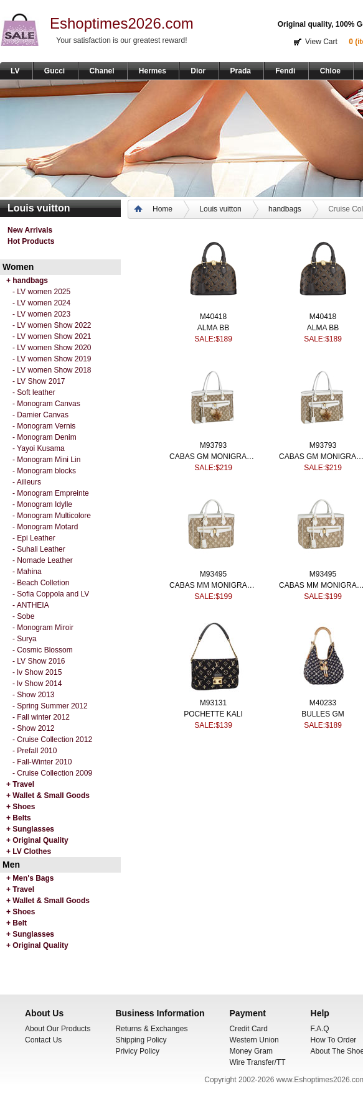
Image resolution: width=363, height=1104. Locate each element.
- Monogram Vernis (43, 426)
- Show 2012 (33, 728)
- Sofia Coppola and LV (50, 594)
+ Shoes (20, 806)
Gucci (54, 71)
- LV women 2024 (41, 303)
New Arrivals (29, 230)
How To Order (334, 1040)
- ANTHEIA (30, 605)
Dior (198, 71)
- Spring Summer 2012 (50, 706)
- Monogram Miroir (42, 627)
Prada (240, 71)
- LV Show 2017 (38, 381)
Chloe (330, 71)
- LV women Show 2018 (52, 370)
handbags (284, 209)
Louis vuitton (220, 209)
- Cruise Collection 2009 (52, 773)
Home (162, 209)
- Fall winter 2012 (41, 717)
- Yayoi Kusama (38, 448)
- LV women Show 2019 (52, 359)
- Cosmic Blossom (42, 650)
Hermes (152, 71)
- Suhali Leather (38, 549)
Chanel (102, 71)
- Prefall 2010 (34, 750)
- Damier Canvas (40, 415)
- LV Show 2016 (38, 661)
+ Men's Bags (30, 878)
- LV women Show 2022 (52, 325)
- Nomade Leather (42, 560)
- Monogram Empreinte (50, 493)
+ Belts (18, 818)
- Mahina (27, 571)
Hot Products (30, 241)
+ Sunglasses (30, 829)
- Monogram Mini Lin (46, 459)
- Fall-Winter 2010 (42, 762)
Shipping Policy (140, 1040)
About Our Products (57, 1028)
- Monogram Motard (45, 526)
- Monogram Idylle (42, 504)
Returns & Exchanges (151, 1028)
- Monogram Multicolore (51, 515)
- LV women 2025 (41, 291)
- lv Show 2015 (37, 672)
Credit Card (249, 1028)
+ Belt (16, 923)
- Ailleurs (26, 482)
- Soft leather (33, 392)
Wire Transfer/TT (258, 1062)
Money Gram (251, 1051)
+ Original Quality (37, 840)
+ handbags (27, 280)
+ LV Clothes (28, 851)
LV (15, 71)
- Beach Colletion (40, 582)
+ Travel (20, 784)
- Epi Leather (33, 538)
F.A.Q (320, 1028)
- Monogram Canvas (46, 403)
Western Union (254, 1040)
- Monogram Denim (44, 437)
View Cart (321, 41)
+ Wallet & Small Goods (48, 795)
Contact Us (43, 1040)
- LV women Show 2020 (52, 347)
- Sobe (23, 616)
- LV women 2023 (41, 314)
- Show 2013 (33, 694)
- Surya (24, 638)
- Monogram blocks (44, 470)
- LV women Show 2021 (52, 336)
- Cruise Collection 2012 (52, 739)
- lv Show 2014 (37, 683)
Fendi (285, 71)
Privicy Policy (137, 1051)
